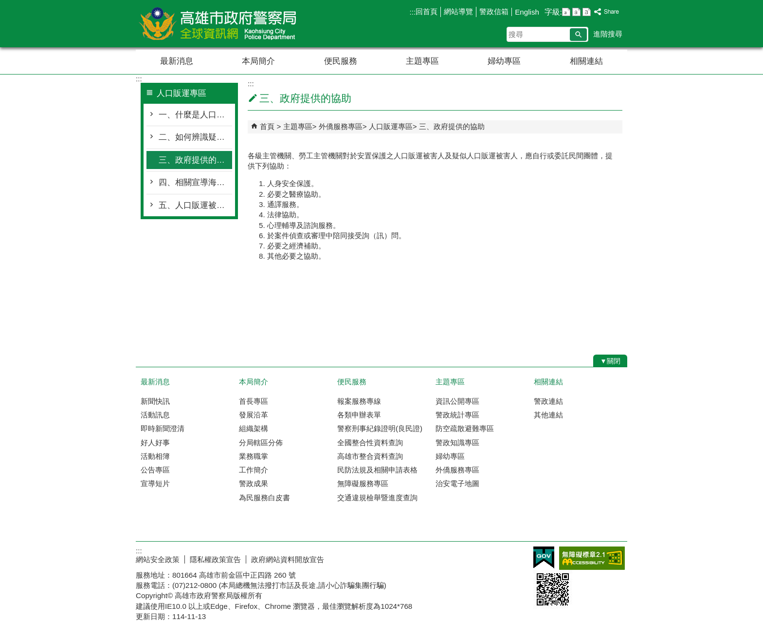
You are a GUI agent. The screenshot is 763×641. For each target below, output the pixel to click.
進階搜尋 (607, 34)
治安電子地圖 (457, 483)
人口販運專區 (391, 126)
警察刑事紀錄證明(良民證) (379, 428)
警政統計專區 (457, 415)
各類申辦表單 (359, 415)
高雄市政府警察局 (218, 23)
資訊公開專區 (457, 401)
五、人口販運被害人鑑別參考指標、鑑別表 (195, 205)
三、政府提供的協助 (195, 160)
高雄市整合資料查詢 (370, 456)
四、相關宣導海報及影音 (195, 182)
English (527, 12)
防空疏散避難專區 (465, 428)
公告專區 (155, 470)
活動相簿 (155, 456)
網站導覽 (458, 11)
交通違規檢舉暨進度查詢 (377, 497)
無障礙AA (592, 558)
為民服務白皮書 (264, 497)
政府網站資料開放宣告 (287, 559)
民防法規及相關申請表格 (377, 470)
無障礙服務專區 (362, 483)
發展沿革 (253, 415)
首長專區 (253, 401)
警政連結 (548, 401)
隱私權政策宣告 (215, 559)
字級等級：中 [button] (576, 12)
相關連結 (586, 61)
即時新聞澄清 (162, 428)
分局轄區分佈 (261, 442)
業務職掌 (253, 456)
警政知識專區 (457, 442)
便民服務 (340, 61)
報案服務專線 (359, 401)
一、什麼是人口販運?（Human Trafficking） (195, 114)
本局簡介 (258, 61)
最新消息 (176, 61)
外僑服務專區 (341, 126)
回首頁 (426, 11)
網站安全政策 (158, 559)
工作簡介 (253, 470)
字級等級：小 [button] (566, 12)
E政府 (543, 557)
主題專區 (422, 61)
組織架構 (253, 428)
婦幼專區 (504, 61)
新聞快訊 (155, 401)
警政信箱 (494, 11)
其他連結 (548, 415)
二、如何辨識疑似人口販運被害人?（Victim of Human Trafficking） (195, 137)
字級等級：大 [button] (586, 12)
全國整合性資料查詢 (370, 442)
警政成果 (253, 483)
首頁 (267, 126)
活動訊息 (155, 415)
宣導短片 (155, 483)
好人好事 (155, 442)
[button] (578, 34)
